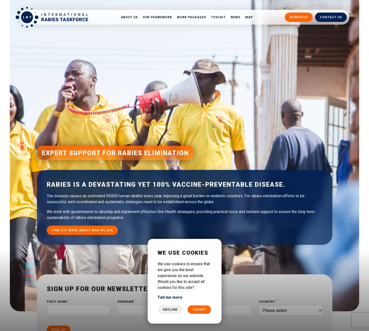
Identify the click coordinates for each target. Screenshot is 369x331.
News (235, 17)
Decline (170, 309)
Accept (199, 309)
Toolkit (218, 17)
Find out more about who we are (82, 222)
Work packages (191, 17)
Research (299, 17)
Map (249, 17)
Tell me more (170, 297)
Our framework (157, 17)
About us (129, 17)
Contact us (331, 17)
